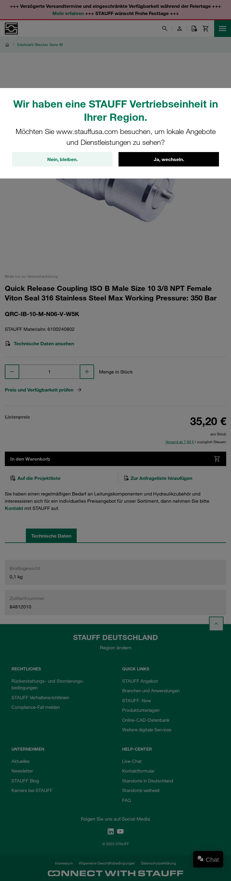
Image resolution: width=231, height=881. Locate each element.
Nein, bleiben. (62, 159)
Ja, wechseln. (169, 159)
